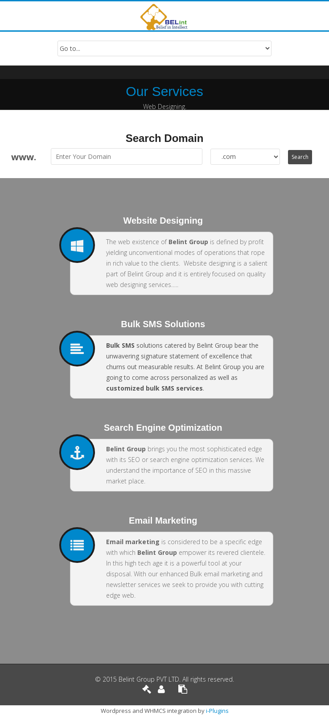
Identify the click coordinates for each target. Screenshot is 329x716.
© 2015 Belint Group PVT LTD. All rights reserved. (164, 679)
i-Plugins (217, 711)
